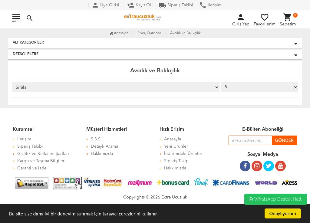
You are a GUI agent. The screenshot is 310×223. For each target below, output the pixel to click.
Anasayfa (119, 33)
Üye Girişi (105, 5)
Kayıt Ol (139, 5)
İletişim (210, 5)
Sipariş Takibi (176, 5)
